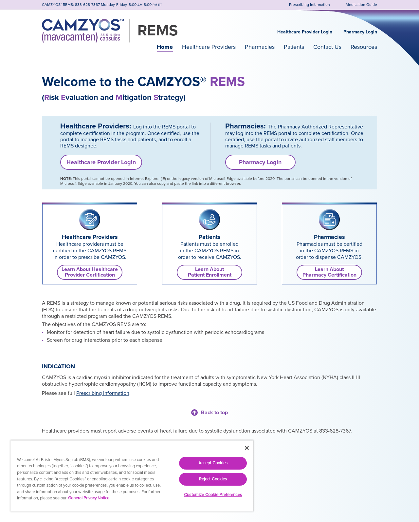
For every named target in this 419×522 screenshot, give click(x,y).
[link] (90, 219)
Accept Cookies (213, 463)
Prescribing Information (102, 393)
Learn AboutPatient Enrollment (209, 272)
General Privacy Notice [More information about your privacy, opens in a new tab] (88, 498)
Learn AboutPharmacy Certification (329, 272)
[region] (131, 476)
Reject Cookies (213, 479)
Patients (294, 46)
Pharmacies (260, 46)
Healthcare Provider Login (304, 32)
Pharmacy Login (360, 32)
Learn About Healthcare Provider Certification (90, 272)
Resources (364, 46)
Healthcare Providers (209, 46)
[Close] (247, 448)
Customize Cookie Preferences (213, 494)
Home (165, 46)
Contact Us (327, 46)
